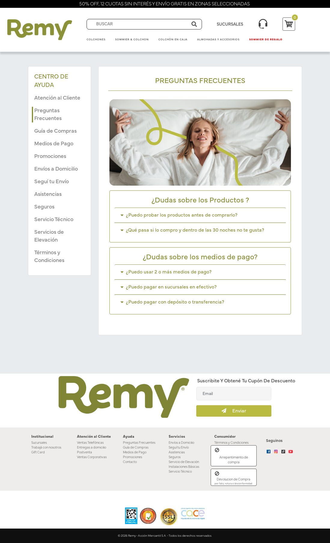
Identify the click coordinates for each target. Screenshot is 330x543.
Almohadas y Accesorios (218, 39)
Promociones (50, 156)
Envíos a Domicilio (56, 169)
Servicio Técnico (53, 219)
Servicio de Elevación (184, 462)
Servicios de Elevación (49, 236)
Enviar (234, 410)
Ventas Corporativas (92, 457)
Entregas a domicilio (91, 447)
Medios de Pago (53, 144)
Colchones (96, 39)
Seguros (44, 207)
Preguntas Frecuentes (48, 114)
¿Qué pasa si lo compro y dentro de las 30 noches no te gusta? (192, 230)
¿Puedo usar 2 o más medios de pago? (166, 272)
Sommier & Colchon (132, 39)
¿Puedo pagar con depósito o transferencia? (172, 302)
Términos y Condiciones (49, 256)
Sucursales (39, 442)
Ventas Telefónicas (90, 442)
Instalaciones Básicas (184, 466)
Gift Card (38, 452)
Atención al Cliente (57, 98)
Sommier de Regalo (266, 39)
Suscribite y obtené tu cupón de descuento (246, 380)
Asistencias (48, 194)
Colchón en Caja (173, 39)
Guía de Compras (55, 131)
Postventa (84, 452)
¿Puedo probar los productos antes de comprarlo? (179, 215)
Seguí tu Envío (51, 181)
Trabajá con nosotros (46, 447)
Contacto (130, 462)
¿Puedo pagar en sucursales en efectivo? (169, 287)
